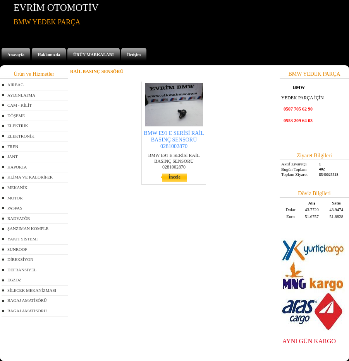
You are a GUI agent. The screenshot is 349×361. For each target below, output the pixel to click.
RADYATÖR (18, 218)
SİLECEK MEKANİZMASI (31, 290)
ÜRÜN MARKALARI (93, 54)
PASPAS (14, 208)
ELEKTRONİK (20, 136)
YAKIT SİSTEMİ (22, 239)
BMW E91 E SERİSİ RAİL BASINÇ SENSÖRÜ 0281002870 (174, 139)
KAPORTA (17, 167)
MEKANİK (17, 187)
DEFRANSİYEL (21, 269)
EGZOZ (14, 280)
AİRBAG (15, 84)
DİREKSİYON (20, 259)
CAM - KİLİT (19, 105)
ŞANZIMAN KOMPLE (27, 228)
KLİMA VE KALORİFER (30, 177)
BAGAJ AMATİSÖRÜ (27, 300)
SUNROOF (17, 249)
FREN (12, 146)
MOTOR (15, 198)
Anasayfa (15, 54)
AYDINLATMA (21, 95)
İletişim (134, 54)
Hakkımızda (49, 54)
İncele (174, 177)
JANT (12, 156)
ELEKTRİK (17, 125)
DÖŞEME (16, 115)
